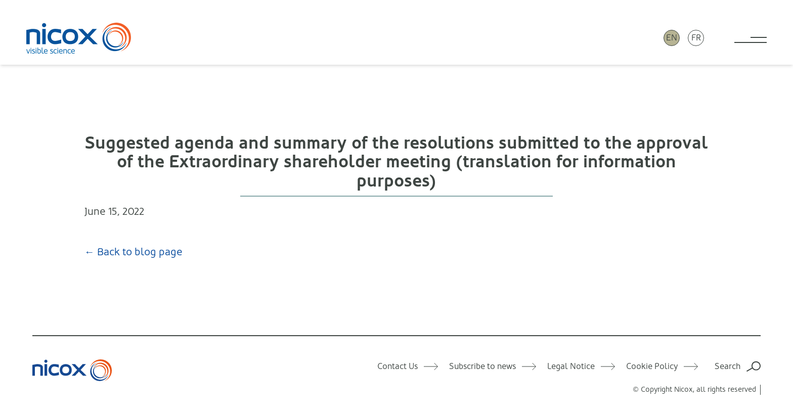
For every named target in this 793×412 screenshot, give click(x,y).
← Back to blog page (133, 252)
